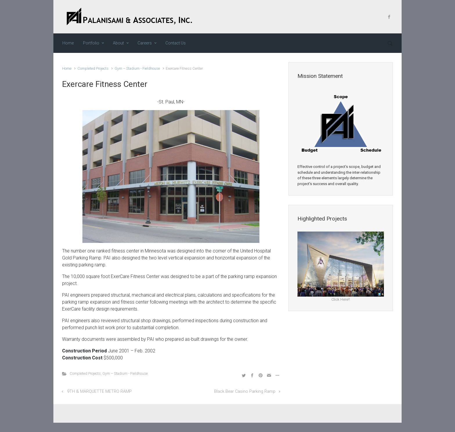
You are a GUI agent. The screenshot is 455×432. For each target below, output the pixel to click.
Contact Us (175, 43)
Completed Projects (93, 68)
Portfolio (91, 43)
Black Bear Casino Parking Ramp (244, 391)
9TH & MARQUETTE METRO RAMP (99, 391)
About (118, 43)
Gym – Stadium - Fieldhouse (137, 68)
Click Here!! (340, 299)
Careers (145, 43)
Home (68, 43)
